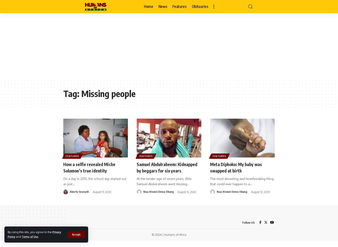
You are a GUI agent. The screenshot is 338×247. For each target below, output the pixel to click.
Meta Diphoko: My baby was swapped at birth (239, 167)
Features (73, 155)
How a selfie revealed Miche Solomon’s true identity (92, 167)
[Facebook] (260, 229)
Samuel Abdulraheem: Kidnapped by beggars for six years (167, 170)
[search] (250, 6)
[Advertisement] (169, 46)
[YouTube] (272, 229)
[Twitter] (265, 229)
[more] (214, 6)
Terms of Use (32, 236)
